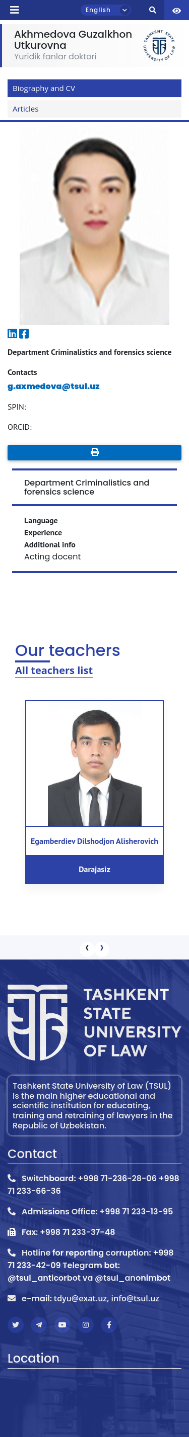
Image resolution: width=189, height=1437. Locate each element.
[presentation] (87, 949)
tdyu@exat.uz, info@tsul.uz (106, 1298)
